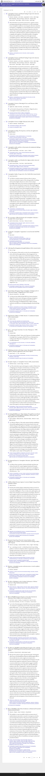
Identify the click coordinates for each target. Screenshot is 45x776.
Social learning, (26, 558)
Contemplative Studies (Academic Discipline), (17, 116)
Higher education (22, 125)
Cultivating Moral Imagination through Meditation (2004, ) (24, 248)
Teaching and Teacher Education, (28, 703)
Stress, (28, 454)
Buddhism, (12, 571)
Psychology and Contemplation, (26, 592)
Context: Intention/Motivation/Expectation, (26, 152)
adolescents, (17, 700)
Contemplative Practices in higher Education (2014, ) (21, 121)
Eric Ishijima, (27, 601)
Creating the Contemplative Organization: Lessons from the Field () (23, 232)
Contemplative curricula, (14, 114)
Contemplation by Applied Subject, (15, 115)
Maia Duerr (12, 235)
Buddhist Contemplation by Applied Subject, (17, 574)
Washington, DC (12, 343)
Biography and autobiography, (15, 531)
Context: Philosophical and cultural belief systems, (18, 322)
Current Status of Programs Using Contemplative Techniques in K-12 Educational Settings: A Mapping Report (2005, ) (23, 291)
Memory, (23, 588)
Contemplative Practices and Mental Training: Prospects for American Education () (23, 14)
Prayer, (17, 323)
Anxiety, (11, 739)
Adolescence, (12, 700)
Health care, (28, 238)
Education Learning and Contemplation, (29, 115)
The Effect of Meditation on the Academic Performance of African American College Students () (22, 582)
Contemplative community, (18, 237)
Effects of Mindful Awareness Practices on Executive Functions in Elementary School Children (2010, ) (22, 597)
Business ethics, (16, 284)
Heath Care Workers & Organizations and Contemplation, (19, 242)
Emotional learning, (13, 558)
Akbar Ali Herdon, (19, 106)
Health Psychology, (24, 741)
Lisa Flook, (12, 600)
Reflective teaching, (29, 114)
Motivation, (11, 356)
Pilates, (23, 454)
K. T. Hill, (18, 353)
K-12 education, (28, 136)
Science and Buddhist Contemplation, (16, 576)
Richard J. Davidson (14, 569)
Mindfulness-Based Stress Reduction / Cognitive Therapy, (19, 749)
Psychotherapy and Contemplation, (15, 751)
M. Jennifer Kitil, (25, 600)
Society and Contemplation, (30, 286)
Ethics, (23, 286)
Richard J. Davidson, (14, 17)
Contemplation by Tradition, (14, 575)
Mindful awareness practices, (27, 638)
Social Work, (19, 703)
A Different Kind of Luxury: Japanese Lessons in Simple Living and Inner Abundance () (24, 482)
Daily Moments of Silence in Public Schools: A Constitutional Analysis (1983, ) (23, 316)
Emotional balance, (25, 308)
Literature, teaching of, (13, 137)
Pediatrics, (37, 702)
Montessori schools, (35, 474)
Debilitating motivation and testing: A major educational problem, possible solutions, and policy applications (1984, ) (24, 350)
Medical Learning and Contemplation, (29, 746)
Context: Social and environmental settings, (26, 165)
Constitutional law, (25, 321)
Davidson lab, (25, 97)
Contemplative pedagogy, (14, 125)
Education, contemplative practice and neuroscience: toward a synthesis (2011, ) (23, 567)
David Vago (32, 20)
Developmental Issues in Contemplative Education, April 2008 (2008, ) (23, 461)
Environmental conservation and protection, (17, 533)
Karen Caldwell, (13, 418)
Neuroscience (12, 54)
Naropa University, (13, 224)
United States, (12, 475)
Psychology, (11, 640)
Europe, (10, 474)
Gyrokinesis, (11, 454)
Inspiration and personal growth (32, 533)
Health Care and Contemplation (15, 244)
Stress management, (31, 743)
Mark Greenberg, (12, 18)
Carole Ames (22, 353)
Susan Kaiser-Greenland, (14, 601)
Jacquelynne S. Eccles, (28, 17)
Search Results (8, 5)
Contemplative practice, (17, 53)
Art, (10, 342)
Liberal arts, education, (30, 223)
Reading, (19, 137)
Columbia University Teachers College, (17, 112)
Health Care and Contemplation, (15, 752)
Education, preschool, (30, 557)
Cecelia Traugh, (20, 363)
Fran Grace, (21, 150)
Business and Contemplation (28, 287)
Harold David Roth (28, 163)
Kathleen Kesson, (13, 363)
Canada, (11, 473)
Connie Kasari (33, 601)
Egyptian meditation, (35, 586)
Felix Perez (26, 363)
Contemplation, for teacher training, (20, 306)
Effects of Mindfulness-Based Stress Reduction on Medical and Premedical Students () (24, 709)
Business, (11, 237)
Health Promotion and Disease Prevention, (17, 702)
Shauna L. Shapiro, (14, 712)
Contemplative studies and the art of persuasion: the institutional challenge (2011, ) (24, 147)
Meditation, (35, 210)
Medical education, (17, 742)
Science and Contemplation (14, 593)
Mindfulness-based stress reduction (16, 744)
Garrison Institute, (32, 308)
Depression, (30, 739)
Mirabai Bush (21, 123)
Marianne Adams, (28, 418)
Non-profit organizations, (14, 239)
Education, (24, 53)
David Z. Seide (12, 319)
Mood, (20, 454)
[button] (43, 1)
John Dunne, (21, 17)
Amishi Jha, (27, 18)
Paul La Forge (12, 250)
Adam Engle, (36, 17)
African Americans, (13, 586)
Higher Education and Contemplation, (33, 116)
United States (24, 137)
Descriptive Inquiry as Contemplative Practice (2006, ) (23, 361)
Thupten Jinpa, (33, 18)
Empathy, (18, 741)
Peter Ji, (28, 544)
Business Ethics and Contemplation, (15, 287)
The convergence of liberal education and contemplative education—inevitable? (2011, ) (23, 218)
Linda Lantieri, (12, 20)
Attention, (11, 53)
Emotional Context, (12, 560)
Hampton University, (13, 588)
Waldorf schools (18, 475)
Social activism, (22, 239)
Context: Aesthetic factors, (20, 136)
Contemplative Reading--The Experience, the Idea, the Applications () (23, 131)
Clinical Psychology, (23, 700)
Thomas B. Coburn (28, 221)
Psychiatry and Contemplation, (15, 748)
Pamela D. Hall (13, 584)
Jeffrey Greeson (12, 420)
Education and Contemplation (14, 118)
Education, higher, (22, 114)
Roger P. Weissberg (34, 544)
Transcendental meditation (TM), (31, 588)
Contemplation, (27, 112)
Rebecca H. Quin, (35, 418)
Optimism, (33, 702)
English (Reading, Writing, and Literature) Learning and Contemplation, (22, 140)
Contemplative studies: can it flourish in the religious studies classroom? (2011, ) (23, 160)
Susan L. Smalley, (18, 600)
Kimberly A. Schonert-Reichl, (15, 652)
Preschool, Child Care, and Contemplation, (17, 561)
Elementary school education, (23, 637)
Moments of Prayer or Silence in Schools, (29, 325)
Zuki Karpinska (26, 106)
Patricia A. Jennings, (14, 544)
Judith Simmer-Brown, (14, 150)
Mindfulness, (18, 309)
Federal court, (31, 322)
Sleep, (26, 454)
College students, (20, 586)
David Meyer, (19, 20)
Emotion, (36, 571)
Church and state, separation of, (16, 321)
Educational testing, (34, 355)
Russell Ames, (12, 353)
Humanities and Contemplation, (28, 138)
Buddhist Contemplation (13, 578)
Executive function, (33, 637)
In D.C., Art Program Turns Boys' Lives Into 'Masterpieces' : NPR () (22, 330)
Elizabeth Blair (13, 333)
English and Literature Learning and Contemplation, (18, 141)
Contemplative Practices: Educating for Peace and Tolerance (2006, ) (23, 104)
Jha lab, (33, 97)
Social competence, (13, 703)
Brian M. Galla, (33, 600)
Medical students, (25, 742)
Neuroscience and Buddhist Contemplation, (28, 575)
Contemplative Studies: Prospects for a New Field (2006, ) (24, 174)
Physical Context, (12, 455)
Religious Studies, (20, 166)
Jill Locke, (22, 601)
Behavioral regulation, (14, 637)
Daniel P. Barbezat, (14, 123)
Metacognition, (18, 638)
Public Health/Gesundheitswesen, (15, 743)
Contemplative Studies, (14, 152)
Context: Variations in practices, (15, 308)
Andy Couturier (13, 485)
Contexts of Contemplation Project (15, 99)
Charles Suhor (12, 134)
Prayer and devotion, (22, 323)
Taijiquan (32, 454)
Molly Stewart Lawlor (26, 652)
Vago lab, (11, 98)
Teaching (35, 114)
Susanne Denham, (22, 544)
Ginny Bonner (28, 712)
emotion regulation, (30, 53)
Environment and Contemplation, (28, 535)
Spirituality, (24, 743)
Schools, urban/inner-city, (29, 407)
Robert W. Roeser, (25, 20)
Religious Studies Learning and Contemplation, (29, 169)
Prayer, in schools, (29, 323)
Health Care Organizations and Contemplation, (17, 243)
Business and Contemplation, (32, 243)
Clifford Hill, (12, 106)
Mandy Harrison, (20, 418)
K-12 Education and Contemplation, (29, 142)
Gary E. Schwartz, (21, 712)
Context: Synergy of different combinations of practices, (20, 452)
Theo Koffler (22, 294)
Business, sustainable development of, (29, 531)
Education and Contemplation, (29, 576)
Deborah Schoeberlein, (14, 294)
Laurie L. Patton (28, 150)
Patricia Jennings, (20, 18)
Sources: (4, 5)
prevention (37, 703)
